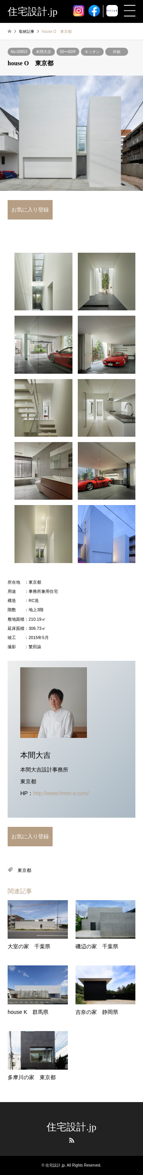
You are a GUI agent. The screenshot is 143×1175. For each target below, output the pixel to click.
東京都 (24, 870)
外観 (117, 52)
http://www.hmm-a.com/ (61, 793)
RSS (71, 1140)
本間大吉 (43, 52)
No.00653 (19, 52)
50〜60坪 (68, 52)
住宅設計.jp (71, 1127)
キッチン (92, 52)
